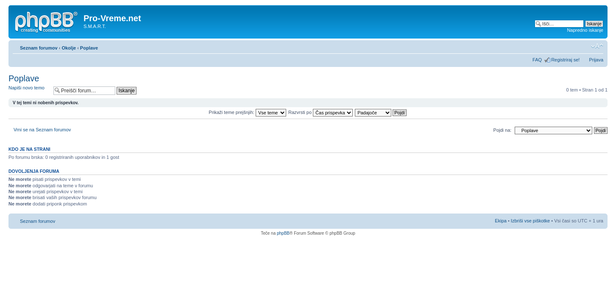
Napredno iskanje (585, 30)
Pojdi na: (502, 130)
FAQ (537, 59)
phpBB (283, 233)
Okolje (68, 47)
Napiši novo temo (28, 90)
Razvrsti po (320, 112)
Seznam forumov (39, 47)
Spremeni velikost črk (597, 46)
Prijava (596, 59)
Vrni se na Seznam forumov (42, 129)
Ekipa (501, 220)
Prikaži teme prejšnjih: (247, 112)
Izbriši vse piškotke (531, 220)
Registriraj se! (565, 59)
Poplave (89, 47)
